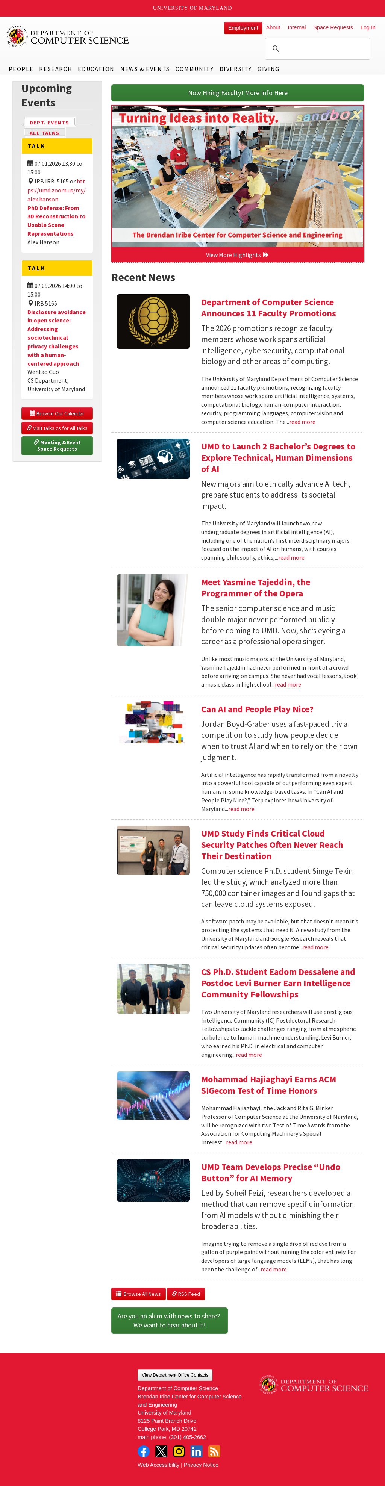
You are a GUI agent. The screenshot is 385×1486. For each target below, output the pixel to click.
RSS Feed (186, 1294)
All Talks (44, 133)
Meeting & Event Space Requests (58, 445)
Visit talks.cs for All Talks (57, 428)
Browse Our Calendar (57, 413)
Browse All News (138, 1294)
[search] (316, 48)
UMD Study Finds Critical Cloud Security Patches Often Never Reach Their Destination (272, 845)
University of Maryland (192, 8)
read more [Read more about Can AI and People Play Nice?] (241, 809)
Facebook (144, 1451)
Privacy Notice (201, 1465)
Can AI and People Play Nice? (257, 709)
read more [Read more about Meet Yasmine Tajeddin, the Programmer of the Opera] (288, 684)
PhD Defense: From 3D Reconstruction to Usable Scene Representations (56, 221)
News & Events (145, 69)
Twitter (161, 1451)
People (21, 69)
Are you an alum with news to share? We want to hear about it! (169, 1320)
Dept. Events (53, 122)
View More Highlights (237, 255)
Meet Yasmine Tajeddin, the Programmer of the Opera (255, 587)
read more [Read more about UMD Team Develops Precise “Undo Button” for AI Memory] (274, 1269)
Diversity (236, 69)
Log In (368, 27)
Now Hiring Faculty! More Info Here (238, 92)
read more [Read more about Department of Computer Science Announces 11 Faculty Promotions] (302, 421)
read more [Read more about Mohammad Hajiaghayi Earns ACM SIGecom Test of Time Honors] (239, 1142)
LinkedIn (197, 1451)
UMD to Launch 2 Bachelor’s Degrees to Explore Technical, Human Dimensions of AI (278, 457)
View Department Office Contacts (175, 1375)
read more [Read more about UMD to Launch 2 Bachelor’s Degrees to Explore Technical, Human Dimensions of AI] (291, 557)
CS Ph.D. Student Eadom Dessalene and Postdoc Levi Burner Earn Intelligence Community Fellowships (278, 983)
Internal (297, 27)
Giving (269, 69)
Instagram (179, 1451)
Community (195, 69)
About (273, 27)
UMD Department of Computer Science (68, 36)
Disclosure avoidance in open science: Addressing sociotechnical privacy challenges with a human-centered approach (56, 337)
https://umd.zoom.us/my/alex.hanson (56, 190)
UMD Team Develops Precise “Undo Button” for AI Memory (270, 1172)
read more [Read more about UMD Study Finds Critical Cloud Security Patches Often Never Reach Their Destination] (315, 947)
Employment (243, 28)
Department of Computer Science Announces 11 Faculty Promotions (268, 307)
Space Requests (333, 27)
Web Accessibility (158, 1465)
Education (96, 69)
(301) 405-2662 (187, 1437)
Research (55, 69)
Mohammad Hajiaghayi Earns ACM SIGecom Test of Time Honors (268, 1084)
